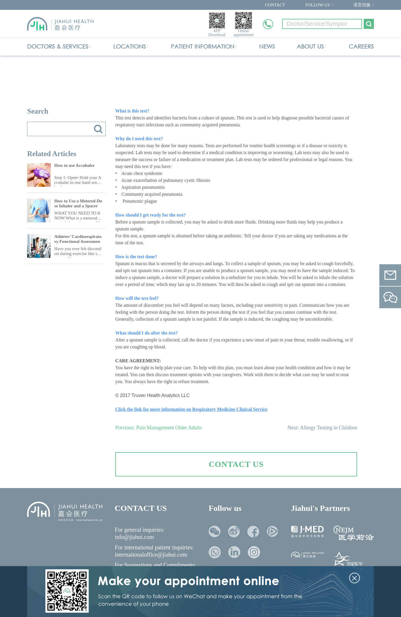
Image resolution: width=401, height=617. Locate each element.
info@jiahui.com (134, 537)
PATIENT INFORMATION (202, 46)
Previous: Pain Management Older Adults (158, 428)
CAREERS (361, 46)
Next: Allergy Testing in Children (322, 428)
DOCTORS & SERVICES (57, 46)
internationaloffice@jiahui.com (151, 554)
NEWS (267, 46)
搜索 (98, 129)
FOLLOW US (317, 5)
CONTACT (275, 5)
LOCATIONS (129, 46)
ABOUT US (310, 46)
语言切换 (362, 5)
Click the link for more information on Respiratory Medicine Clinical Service (191, 409)
